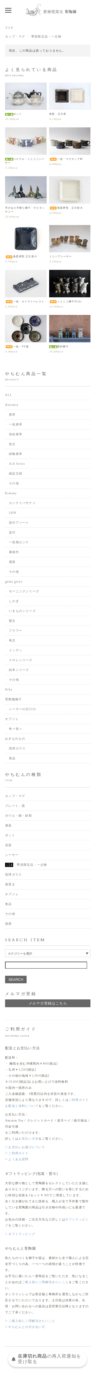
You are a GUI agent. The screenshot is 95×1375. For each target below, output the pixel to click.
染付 (12, 532)
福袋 (8, 924)
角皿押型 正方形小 (21, 256)
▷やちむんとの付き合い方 (25, 1327)
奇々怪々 (15, 729)
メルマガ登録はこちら (48, 1003)
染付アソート (19, 523)
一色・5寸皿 (17, 346)
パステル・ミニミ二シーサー (24, 161)
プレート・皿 (15, 806)
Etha (8, 690)
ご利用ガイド (79, 1100)
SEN (12, 513)
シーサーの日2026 (22, 709)
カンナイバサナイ (22, 503)
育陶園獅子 (13, 699)
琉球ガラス (17, 748)
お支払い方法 (28, 1139)
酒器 (12, 562)
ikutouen (11, 405)
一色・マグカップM (66, 159)
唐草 (12, 415)
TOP (9, 28)
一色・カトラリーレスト (24, 301)
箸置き (10, 884)
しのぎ (14, 601)
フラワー (15, 631)
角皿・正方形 (57, 114)
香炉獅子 (59, 346)
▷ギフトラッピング (20, 1234)
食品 (12, 758)
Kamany (11, 493)
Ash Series (17, 464)
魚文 (12, 444)
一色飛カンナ (19, 542)
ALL (8, 395)
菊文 (12, 621)
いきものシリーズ (22, 611)
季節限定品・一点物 (46, 36)
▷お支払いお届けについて (25, 1147)
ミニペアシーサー (60, 256)
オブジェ (11, 719)
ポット (13, 114)
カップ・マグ (15, 36)
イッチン (15, 650)
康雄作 (14, 552)
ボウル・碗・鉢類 (18, 816)
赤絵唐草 (15, 434)
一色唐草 (15, 424)
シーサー (11, 855)
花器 (8, 845)
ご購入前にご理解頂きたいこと (45, 1282)
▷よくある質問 (16, 1159)
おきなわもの (15, 739)
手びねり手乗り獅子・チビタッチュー (25, 209)
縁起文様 (15, 474)
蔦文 (12, 640)
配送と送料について (23, 1106)
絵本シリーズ (19, 670)
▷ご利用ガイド (16, 1153)
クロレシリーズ (20, 660)
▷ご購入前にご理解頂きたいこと (30, 1321)
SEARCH (15, 980)
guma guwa (14, 582)
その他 (14, 483)
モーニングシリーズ (24, 591)
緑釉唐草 (15, 454)
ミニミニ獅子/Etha (65, 301)
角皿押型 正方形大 (66, 208)
